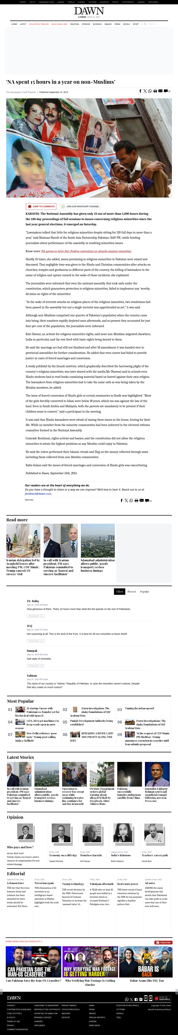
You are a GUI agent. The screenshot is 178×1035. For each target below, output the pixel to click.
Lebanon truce (15, 883)
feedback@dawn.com (38, 494)
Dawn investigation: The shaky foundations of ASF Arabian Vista (90, 712)
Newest (132, 591)
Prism (117, 24)
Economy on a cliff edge (63, 855)
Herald (71, 2)
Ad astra (150, 883)
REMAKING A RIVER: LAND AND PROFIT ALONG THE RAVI (91, 737)
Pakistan (74, 24)
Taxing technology (73, 884)
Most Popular (20, 701)
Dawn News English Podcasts (24, 941)
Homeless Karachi (91, 855)
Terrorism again (44, 883)
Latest (23, 24)
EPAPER (23, 2)
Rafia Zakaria (117, 861)
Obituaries (153, 2)
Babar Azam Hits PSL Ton (147, 980)
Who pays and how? (20, 847)
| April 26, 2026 (89, 17)
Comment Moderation (17, 1029)
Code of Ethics (14, 1014)
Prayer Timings (69, 1006)
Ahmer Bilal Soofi (15, 853)
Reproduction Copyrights (47, 1010)
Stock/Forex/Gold (71, 1010)
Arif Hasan (85, 861)
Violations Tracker (39, 24)
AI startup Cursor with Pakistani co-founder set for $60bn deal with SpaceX (37, 712)
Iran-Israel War (60, 24)
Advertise (104, 2)
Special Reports (97, 1017)
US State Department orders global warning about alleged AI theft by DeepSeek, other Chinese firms (102, 796)
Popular (144, 591)
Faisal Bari (147, 861)
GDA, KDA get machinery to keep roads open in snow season (37, 724)
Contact (11, 1006)
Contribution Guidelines (19, 1010)
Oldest (119, 591)
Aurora (81, 2)
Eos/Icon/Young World (127, 1006)
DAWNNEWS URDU (46, 2)
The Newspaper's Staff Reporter (21, 92)
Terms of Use (13, 1021)
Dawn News (94, 1025)
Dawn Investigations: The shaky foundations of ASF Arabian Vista (145, 724)
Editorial (16, 873)
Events (115, 2)
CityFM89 (92, 2)
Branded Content (43, 1017)
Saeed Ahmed (56, 861)
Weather (66, 1014)
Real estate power (127, 884)
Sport (136, 24)
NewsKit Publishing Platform (159, 1009)
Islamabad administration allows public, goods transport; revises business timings (98, 565)
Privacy (10, 1025)
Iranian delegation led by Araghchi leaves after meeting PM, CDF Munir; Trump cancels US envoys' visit (23, 567)
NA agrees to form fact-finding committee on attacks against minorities (86, 251)
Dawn (91, 1006)
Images (61, 2)
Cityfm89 (120, 1010)
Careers (141, 2)
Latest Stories (20, 757)
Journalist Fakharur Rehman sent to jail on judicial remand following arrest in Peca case (156, 795)
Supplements (128, 2)
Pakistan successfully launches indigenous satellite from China (129, 793)
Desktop (66, 1017)
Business (97, 24)
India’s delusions (121, 855)
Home (14, 24)
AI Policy (11, 1017)
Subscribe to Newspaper (46, 1006)
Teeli (118, 1017)
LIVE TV (32, 2)
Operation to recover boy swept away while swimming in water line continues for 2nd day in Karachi (73, 796)
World (126, 24)
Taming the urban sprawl (139, 708)
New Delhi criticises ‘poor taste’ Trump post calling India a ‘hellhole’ (36, 737)
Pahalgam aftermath (101, 884)
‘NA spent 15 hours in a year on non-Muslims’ (60, 81)
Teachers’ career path (155, 855)
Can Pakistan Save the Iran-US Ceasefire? (33, 980)
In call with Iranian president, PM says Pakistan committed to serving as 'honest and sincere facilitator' (58, 567)
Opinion (86, 24)
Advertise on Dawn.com (45, 1014)
